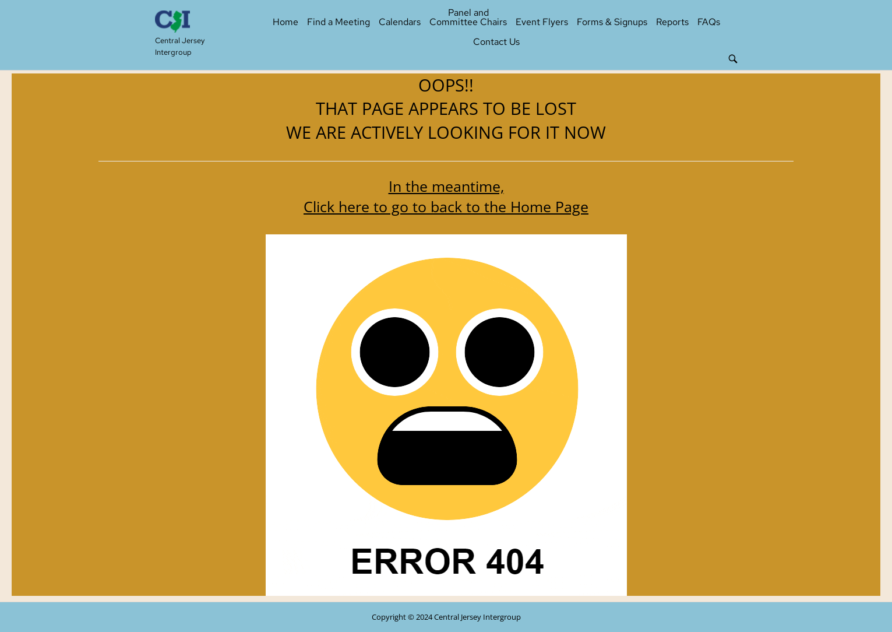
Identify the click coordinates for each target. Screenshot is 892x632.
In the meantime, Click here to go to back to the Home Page (446, 196)
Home (285, 22)
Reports (672, 22)
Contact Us (496, 42)
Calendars (400, 22)
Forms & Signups (612, 22)
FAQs (708, 22)
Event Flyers (542, 22)
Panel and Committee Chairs (468, 17)
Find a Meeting (338, 22)
